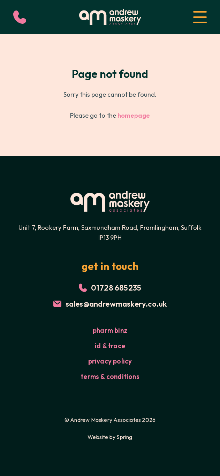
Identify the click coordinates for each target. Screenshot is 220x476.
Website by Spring (110, 436)
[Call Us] (19, 16)
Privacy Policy (110, 361)
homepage (133, 115)
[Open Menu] (200, 17)
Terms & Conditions (110, 376)
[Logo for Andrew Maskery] (110, 17)
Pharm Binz (110, 330)
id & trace (110, 346)
